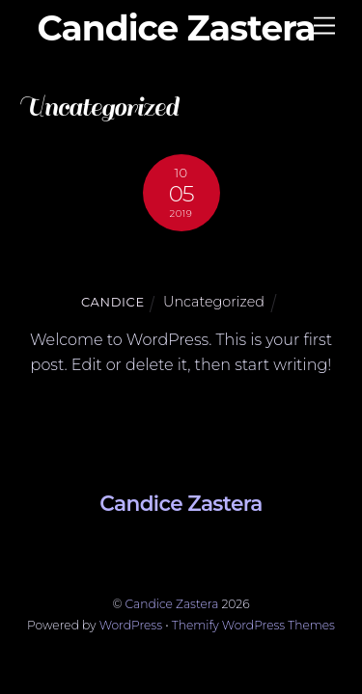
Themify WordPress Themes (253, 625)
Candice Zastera (172, 604)
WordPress (130, 625)
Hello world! (181, 264)
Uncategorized (214, 301)
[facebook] (173, 550)
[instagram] (221, 550)
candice (113, 301)
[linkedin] (125, 550)
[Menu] (324, 26)
